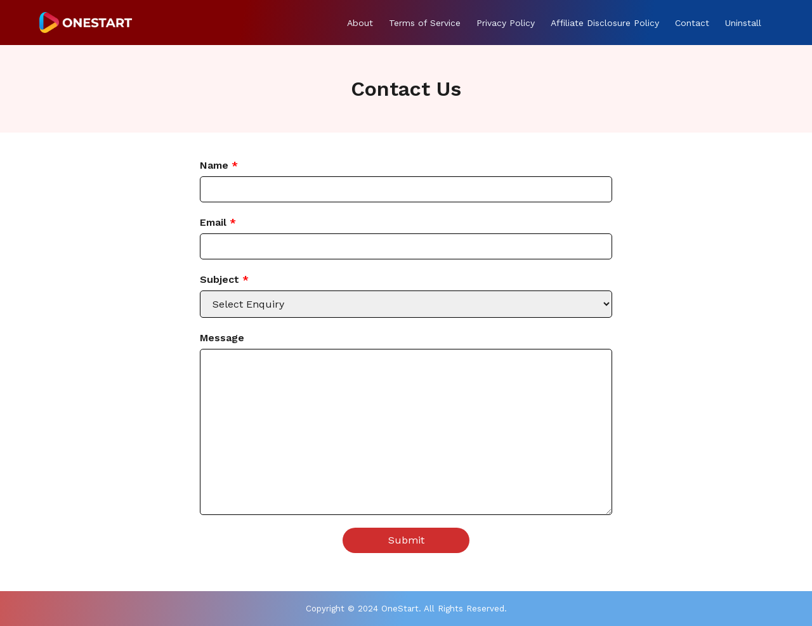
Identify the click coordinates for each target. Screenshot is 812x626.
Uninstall (743, 23)
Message (222, 338)
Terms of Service (425, 23)
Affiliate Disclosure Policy (605, 23)
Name (219, 165)
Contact (692, 23)
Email (218, 222)
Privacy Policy (505, 23)
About (360, 23)
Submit (406, 540)
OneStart (400, 608)
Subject (224, 279)
